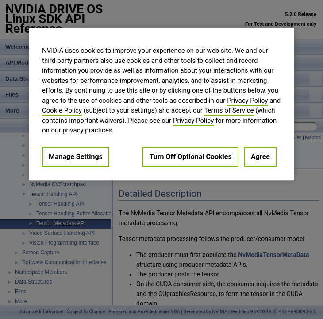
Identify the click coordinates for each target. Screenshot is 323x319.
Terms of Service (229, 110)
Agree (260, 156)
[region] (161, 104)
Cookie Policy (62, 110)
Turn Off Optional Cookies (190, 156)
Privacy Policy (247, 101)
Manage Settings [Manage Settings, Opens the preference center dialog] (76, 156)
